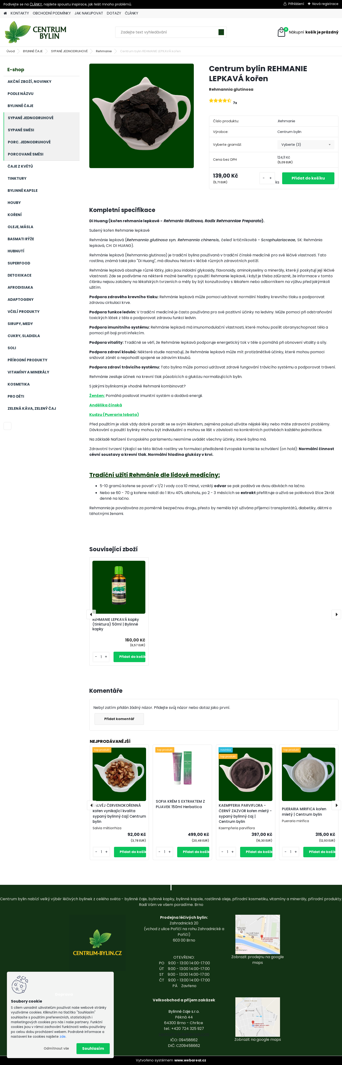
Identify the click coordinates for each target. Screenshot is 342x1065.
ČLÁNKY (36, 4)
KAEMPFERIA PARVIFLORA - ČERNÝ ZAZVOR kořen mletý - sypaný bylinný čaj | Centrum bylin (245, 813)
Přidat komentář (119, 718)
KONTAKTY (20, 13)
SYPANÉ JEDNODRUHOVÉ (69, 51)
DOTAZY (114, 13)
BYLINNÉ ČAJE (33, 51)
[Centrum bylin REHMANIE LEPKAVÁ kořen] (141, 116)
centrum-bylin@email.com (184, 1034)
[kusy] (267, 178)
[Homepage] (5, 13)
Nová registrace (325, 3)
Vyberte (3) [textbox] (291, 144)
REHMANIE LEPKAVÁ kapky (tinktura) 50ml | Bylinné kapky (115, 624)
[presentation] (91, 614)
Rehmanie (104, 51)
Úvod (11, 51)
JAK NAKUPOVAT (89, 13)
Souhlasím (93, 1048)
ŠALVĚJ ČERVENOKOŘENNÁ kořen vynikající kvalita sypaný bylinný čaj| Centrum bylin (119, 813)
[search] (221, 33)
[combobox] (305, 145)
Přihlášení (296, 3)
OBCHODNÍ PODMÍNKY (52, 13)
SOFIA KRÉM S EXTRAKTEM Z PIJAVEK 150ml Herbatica (180, 804)
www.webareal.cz (190, 1060)
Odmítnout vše (56, 1048)
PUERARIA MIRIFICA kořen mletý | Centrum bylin (304, 811)
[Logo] (36, 32)
